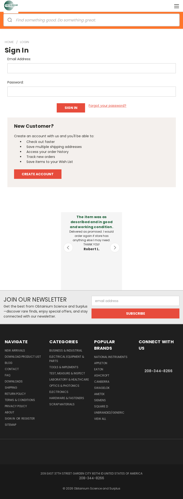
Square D (101, 406)
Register (28, 418)
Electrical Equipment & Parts (66, 359)
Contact (12, 369)
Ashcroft (101, 375)
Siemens (100, 400)
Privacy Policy (16, 406)
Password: (15, 82)
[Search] (10, 20)
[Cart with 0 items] (167, 6)
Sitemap (10, 425)
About (9, 412)
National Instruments (110, 357)
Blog (8, 363)
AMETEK (99, 394)
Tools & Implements (63, 367)
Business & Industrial (65, 350)
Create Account (38, 174)
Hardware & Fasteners (66, 398)
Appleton (100, 363)
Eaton (98, 369)
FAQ (7, 375)
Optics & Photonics (64, 386)
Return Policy (15, 394)
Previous (68, 247)
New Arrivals (15, 350)
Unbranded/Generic (109, 413)
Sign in (10, 418)
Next (115, 247)
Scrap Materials (62, 404)
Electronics (58, 392)
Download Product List (23, 357)
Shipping (11, 388)
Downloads (14, 381)
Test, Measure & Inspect (67, 373)
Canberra (101, 382)
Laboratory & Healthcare (69, 379)
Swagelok (102, 388)
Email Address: (19, 59)
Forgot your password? (107, 105)
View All (100, 419)
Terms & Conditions (20, 400)
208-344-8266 (158, 370)
